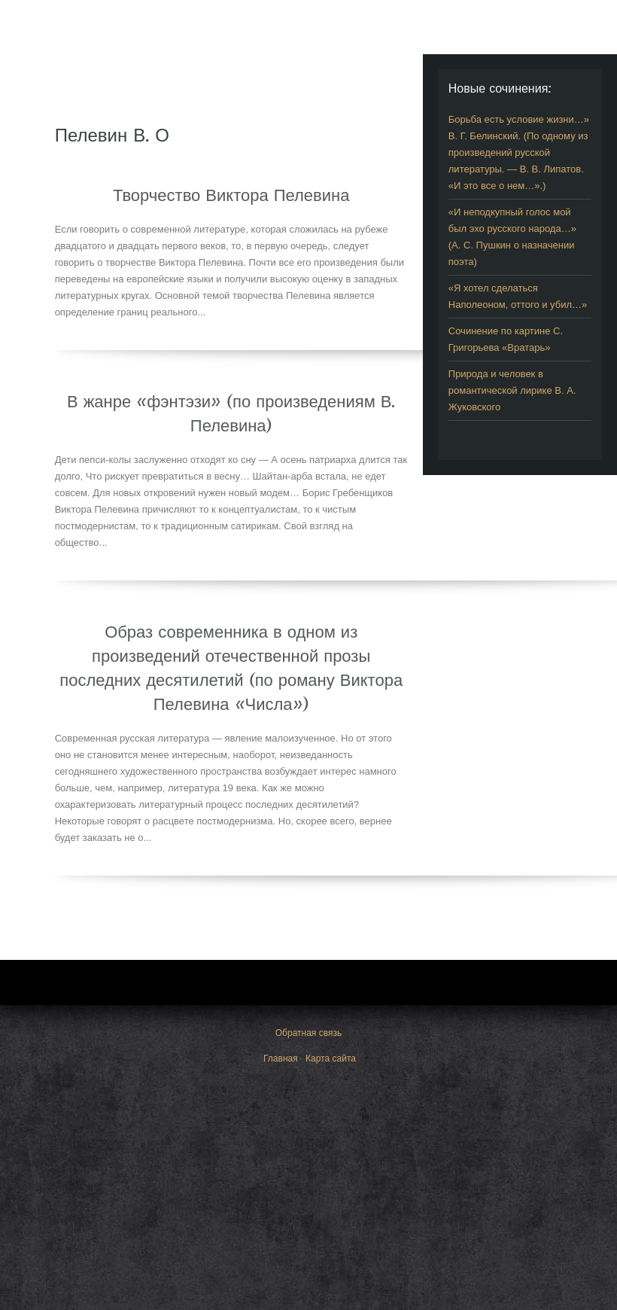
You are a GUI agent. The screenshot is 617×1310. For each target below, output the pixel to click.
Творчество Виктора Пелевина (231, 195)
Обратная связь (308, 1033)
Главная (280, 1058)
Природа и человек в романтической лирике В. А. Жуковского (512, 390)
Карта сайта (330, 1058)
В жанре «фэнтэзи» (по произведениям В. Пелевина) (231, 413)
